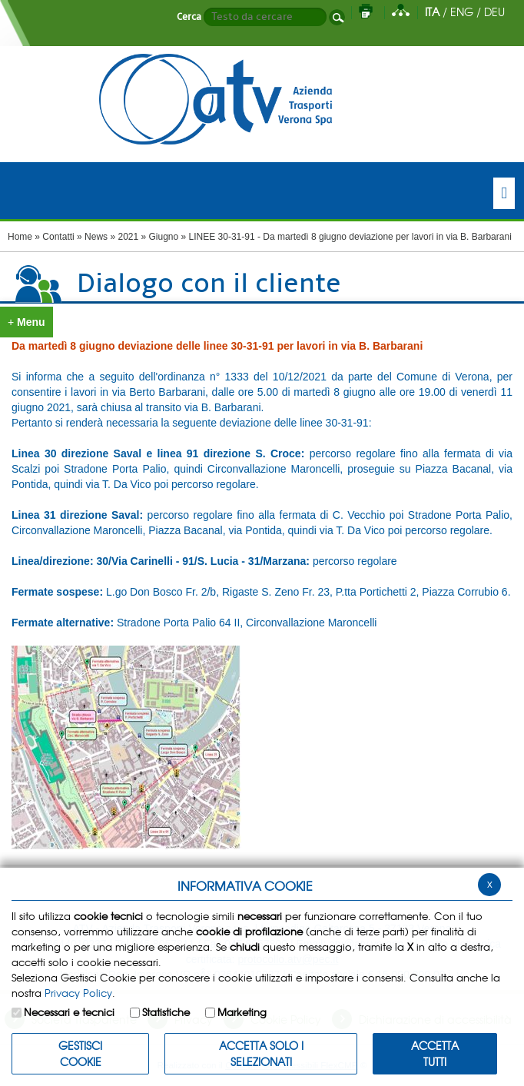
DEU (494, 11)
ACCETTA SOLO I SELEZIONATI (261, 1053)
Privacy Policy (78, 992)
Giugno (164, 236)
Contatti (58, 236)
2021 (128, 236)
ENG (461, 11)
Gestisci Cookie (80, 1053)
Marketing (242, 1012)
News (96, 236)
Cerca (189, 17)
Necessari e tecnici (69, 1012)
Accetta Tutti (435, 1053)
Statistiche (166, 1012)
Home (20, 236)
